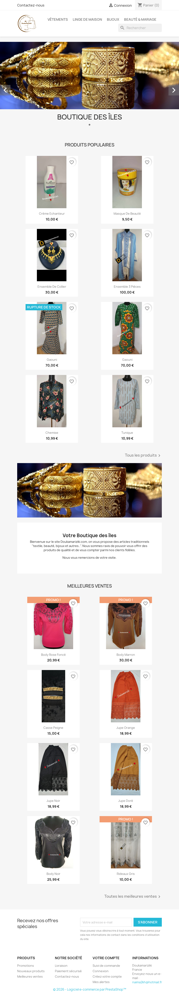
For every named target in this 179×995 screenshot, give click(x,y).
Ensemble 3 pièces (127, 287)
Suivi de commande (106, 966)
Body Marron (126, 655)
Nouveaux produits (31, 971)
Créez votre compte (107, 976)
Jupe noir (53, 801)
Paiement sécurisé (68, 971)
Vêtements (58, 19)
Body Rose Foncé (53, 655)
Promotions (25, 966)
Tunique (127, 433)
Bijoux (113, 19)
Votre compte (106, 958)
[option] (89, 85)
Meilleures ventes (30, 976)
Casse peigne (53, 728)
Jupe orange (125, 728)
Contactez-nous (30, 5)
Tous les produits (143, 455)
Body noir (53, 874)
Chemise (51, 433)
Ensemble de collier (52, 287)
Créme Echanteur (52, 214)
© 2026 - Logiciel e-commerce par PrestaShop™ (89, 989)
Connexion (101, 971)
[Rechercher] (140, 28)
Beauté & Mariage (140, 19)
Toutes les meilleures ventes (133, 896)
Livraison (61, 966)
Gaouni (52, 360)
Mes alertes (101, 982)
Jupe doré (125, 801)
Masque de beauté (127, 214)
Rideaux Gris (126, 874)
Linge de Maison (87, 19)
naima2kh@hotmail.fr (147, 982)
